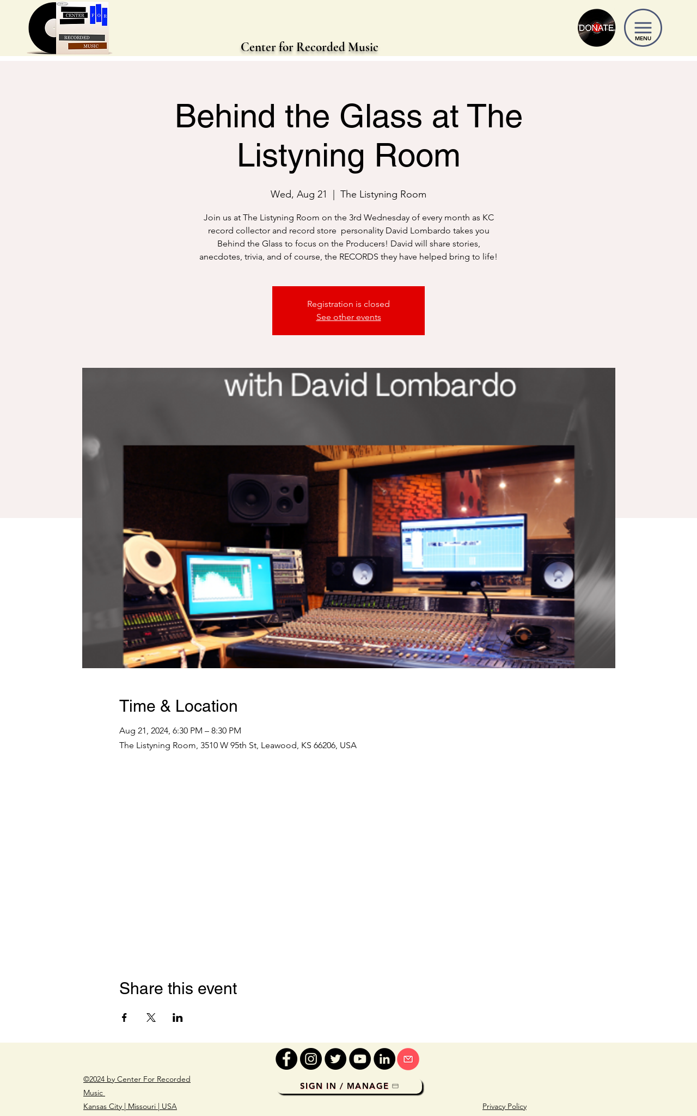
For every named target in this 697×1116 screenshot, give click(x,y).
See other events (348, 317)
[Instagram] (311, 1059)
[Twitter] (335, 1059)
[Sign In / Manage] (349, 1086)
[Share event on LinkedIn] (178, 1017)
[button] (643, 28)
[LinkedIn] (384, 1059)
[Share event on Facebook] (124, 1017)
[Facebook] (286, 1059)
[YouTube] (360, 1059)
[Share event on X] (151, 1017)
